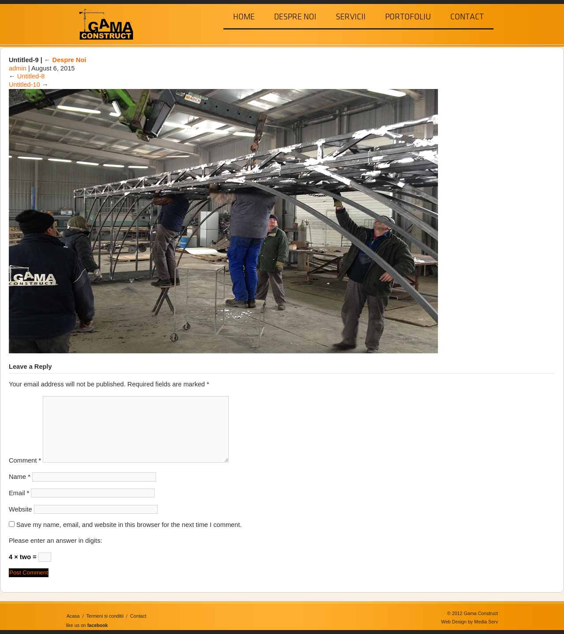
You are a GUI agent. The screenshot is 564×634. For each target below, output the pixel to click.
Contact (467, 16)
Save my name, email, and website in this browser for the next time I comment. (129, 524)
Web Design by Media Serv (469, 621)
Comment (25, 460)
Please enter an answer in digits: (55, 540)
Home (244, 16)
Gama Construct (102, 23)
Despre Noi (295, 16)
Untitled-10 (24, 84)
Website (20, 509)
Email (19, 493)
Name (19, 476)
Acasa (73, 616)
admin (17, 68)
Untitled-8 (31, 76)
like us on (87, 625)
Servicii (351, 16)
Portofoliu (408, 16)
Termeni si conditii (105, 616)
